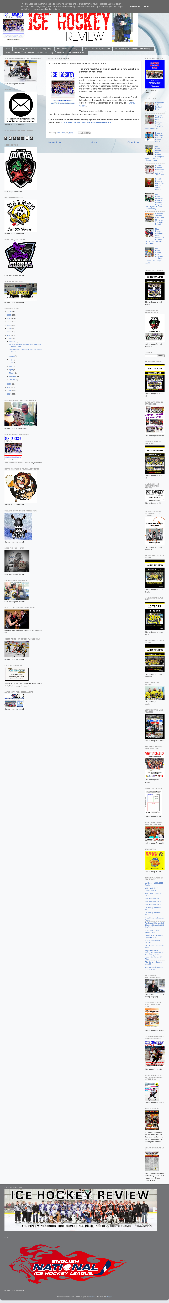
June (11, 363)
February (13, 376)
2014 (9, 394)
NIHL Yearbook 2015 (153, 901)
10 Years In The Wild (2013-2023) (38, 53)
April (11, 370)
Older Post (133, 142)
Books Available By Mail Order (97, 49)
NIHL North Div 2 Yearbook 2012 (151, 889)
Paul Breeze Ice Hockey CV (68, 49)
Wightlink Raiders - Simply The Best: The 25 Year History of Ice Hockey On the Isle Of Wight (154, 955)
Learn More (134, 6)
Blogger (109, 1297)
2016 (9, 387)
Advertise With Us (12, 53)
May (11, 366)
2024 (9, 318)
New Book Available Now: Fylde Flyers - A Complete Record (159, 219)
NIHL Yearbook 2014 (153, 898)
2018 (9, 339)
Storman (92, 1297)
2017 (9, 384)
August (12, 356)
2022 (9, 325)
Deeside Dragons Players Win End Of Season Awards (159, 184)
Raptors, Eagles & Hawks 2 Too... (71, 53)
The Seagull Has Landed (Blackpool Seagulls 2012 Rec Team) (154, 925)
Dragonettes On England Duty (159, 106)
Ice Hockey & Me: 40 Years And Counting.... (133, 49)
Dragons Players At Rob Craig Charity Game (159, 137)
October (12, 341)
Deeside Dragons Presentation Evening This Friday (159, 170)
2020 (9, 332)
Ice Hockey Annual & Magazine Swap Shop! (33, 49)
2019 (9, 335)
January (12, 380)
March (11, 373)
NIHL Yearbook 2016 (153, 904)
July (11, 359)
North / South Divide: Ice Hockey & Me (154, 968)
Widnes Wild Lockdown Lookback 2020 (154, 936)
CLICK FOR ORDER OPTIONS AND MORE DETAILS (86, 122)
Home (7, 49)
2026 (9, 312)
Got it (146, 6)
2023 (9, 322)
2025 (9, 315)
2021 (9, 328)
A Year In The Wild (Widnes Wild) (152, 931)
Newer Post (54, 142)
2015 (9, 391)
